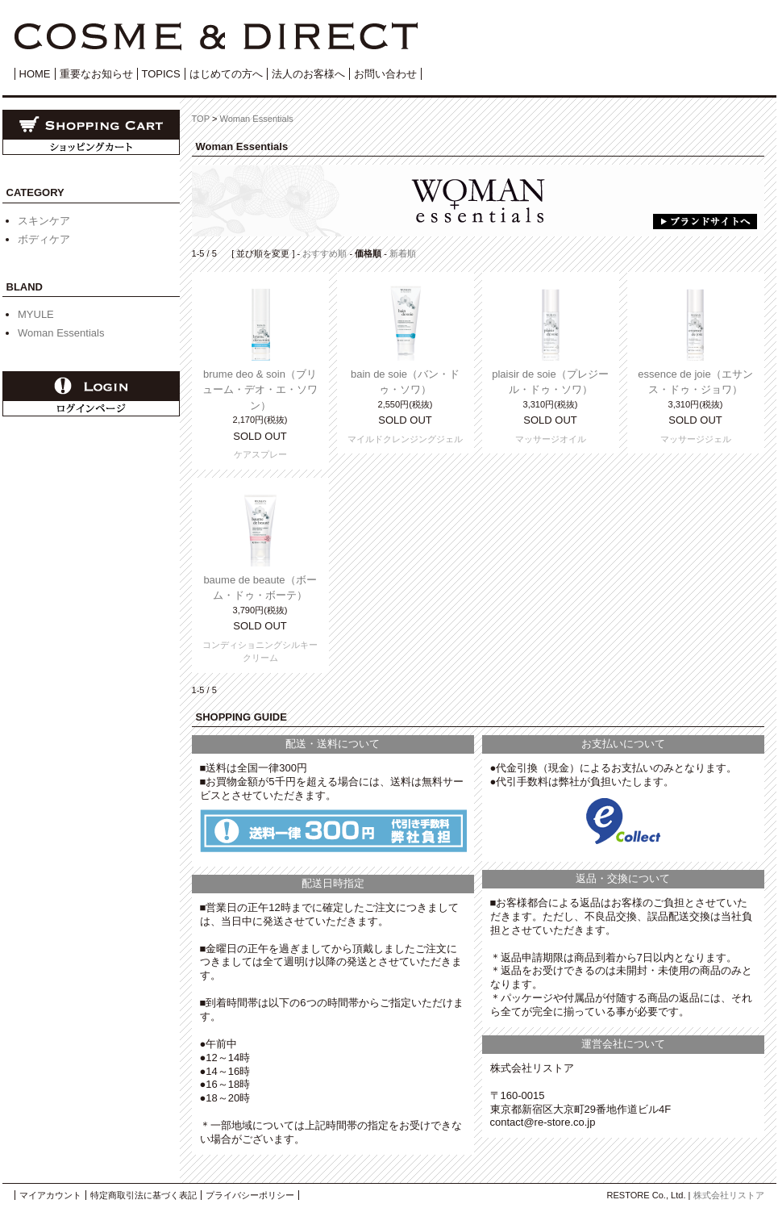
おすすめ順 (324, 253)
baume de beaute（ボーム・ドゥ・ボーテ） (259, 588)
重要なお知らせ (96, 74)
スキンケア (44, 221)
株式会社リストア (728, 1195)
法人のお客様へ (308, 74)
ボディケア (44, 239)
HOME (35, 74)
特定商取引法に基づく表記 (143, 1195)
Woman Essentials (61, 333)
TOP (201, 118)
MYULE (36, 314)
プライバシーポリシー (250, 1195)
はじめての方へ (226, 74)
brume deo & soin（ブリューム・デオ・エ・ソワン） (260, 390)
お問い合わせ (385, 74)
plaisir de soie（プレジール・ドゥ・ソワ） (550, 382)
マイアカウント (50, 1195)
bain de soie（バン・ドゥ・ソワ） (405, 382)
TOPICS (161, 74)
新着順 (402, 253)
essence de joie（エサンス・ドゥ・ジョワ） (695, 382)
